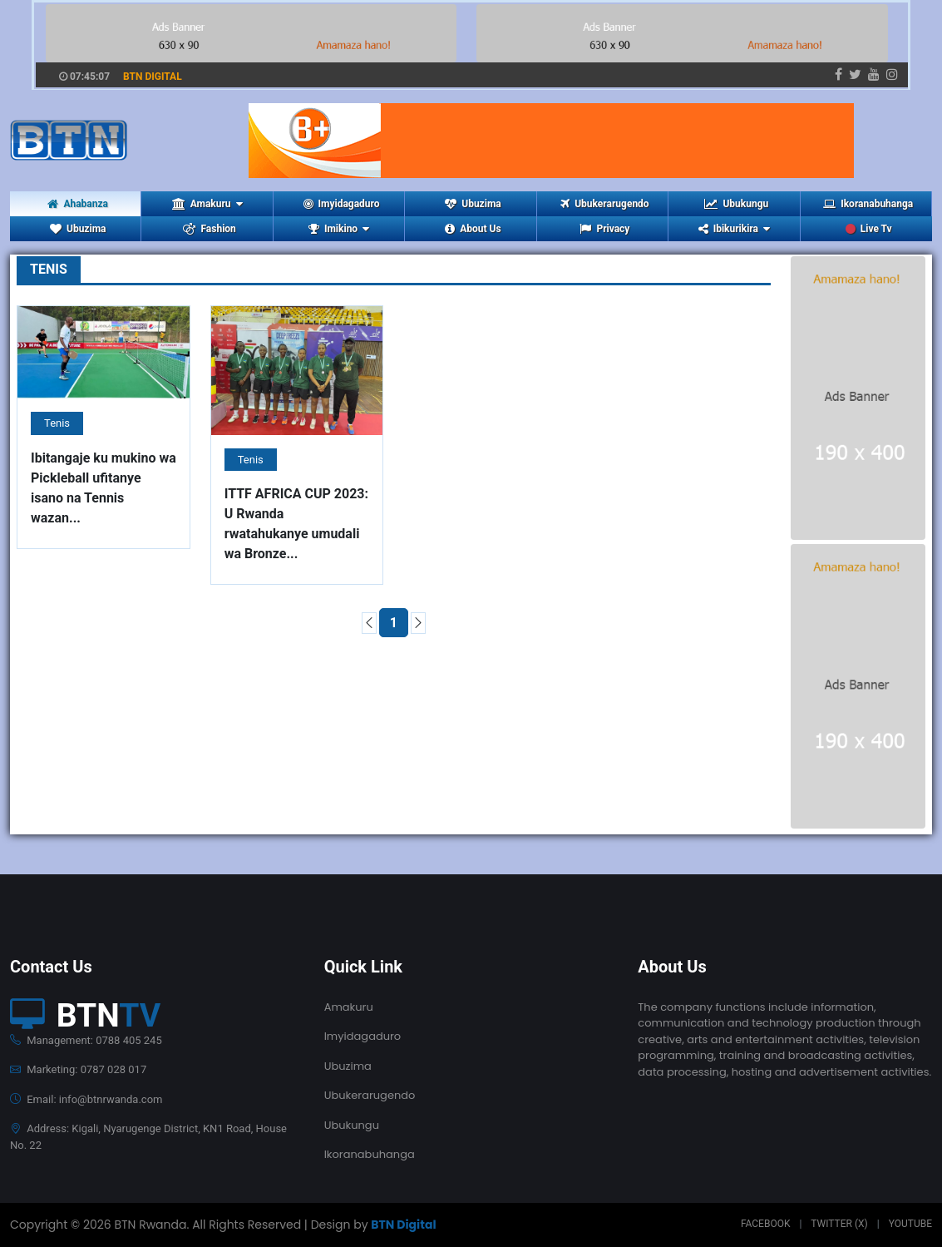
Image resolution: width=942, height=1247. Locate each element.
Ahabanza (77, 204)
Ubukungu (736, 204)
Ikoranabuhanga (868, 204)
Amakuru (348, 1007)
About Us (473, 229)
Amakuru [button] (207, 204)
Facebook (766, 1224)
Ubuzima (473, 204)
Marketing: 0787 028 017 (78, 1069)
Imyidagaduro (341, 204)
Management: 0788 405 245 (86, 1040)
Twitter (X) (839, 1224)
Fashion (209, 229)
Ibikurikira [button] (734, 229)
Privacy (604, 229)
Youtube (910, 1224)
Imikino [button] (338, 229)
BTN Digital (403, 1224)
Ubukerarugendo (604, 204)
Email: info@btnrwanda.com (86, 1099)
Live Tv (869, 229)
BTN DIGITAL (152, 76)
